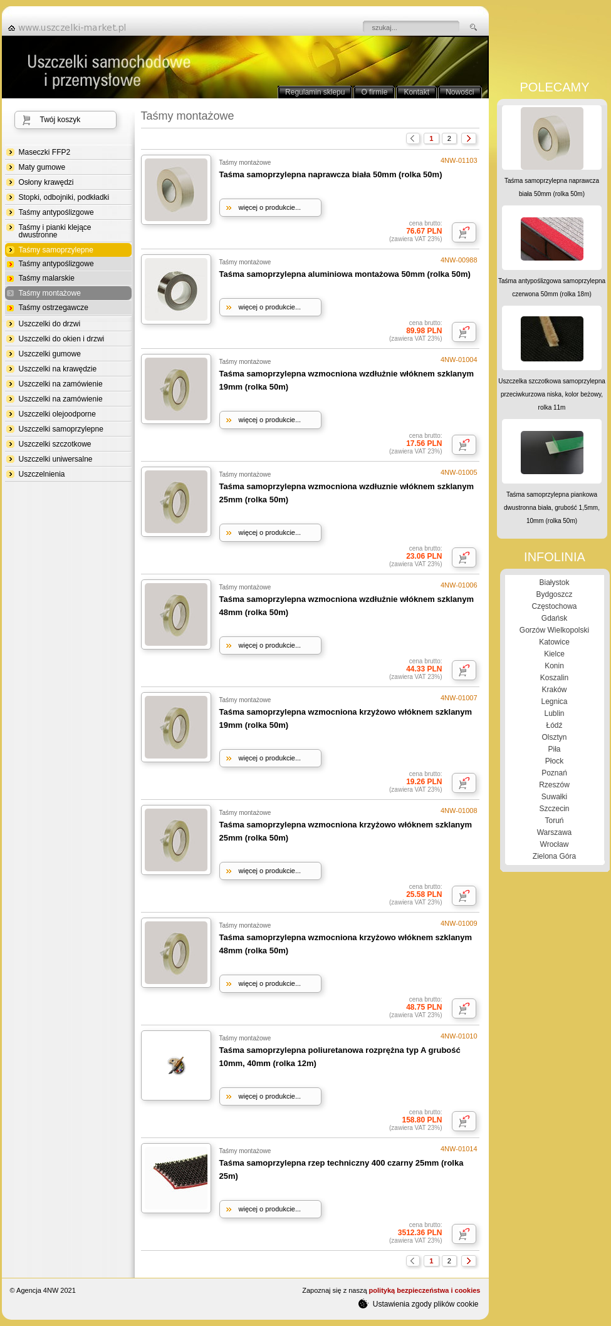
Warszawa (554, 832)
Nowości (460, 92)
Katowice (554, 642)
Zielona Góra (554, 856)
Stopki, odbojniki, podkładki (64, 197)
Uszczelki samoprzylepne (61, 429)
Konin (554, 665)
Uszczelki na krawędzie (58, 369)
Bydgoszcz (554, 594)
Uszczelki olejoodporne (57, 414)
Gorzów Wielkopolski (554, 630)
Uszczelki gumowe (50, 354)
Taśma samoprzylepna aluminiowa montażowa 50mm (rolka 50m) (345, 274)
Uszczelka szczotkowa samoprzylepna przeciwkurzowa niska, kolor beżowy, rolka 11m (551, 394)
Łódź (554, 725)
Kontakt (416, 92)
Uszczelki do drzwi (50, 323)
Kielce (554, 654)
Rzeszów (554, 784)
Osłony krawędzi (46, 182)
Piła (554, 749)
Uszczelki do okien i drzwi (62, 338)
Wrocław (554, 844)
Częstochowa (554, 606)
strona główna (70, 28)
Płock (554, 761)
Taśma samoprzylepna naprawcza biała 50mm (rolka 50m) (330, 174)
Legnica (554, 701)
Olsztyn (554, 737)
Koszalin (554, 677)
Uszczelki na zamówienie (61, 384)
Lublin (554, 713)
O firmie (374, 92)
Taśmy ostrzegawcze (53, 307)
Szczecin (554, 808)
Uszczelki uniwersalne (56, 459)
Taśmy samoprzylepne (56, 250)
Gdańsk (554, 618)
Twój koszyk (60, 119)
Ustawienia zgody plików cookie (418, 1303)
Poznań (554, 773)
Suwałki (554, 796)
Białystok (554, 582)
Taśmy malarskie (47, 278)
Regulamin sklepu (315, 92)
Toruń (554, 820)
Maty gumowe (42, 167)
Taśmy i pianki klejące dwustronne (55, 231)
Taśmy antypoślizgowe (56, 212)
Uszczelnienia (42, 474)
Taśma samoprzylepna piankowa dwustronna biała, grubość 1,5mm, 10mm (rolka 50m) (552, 507)
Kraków (554, 689)
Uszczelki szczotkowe (55, 444)
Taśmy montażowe (50, 293)
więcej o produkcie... (270, 207)
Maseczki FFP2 (45, 152)
